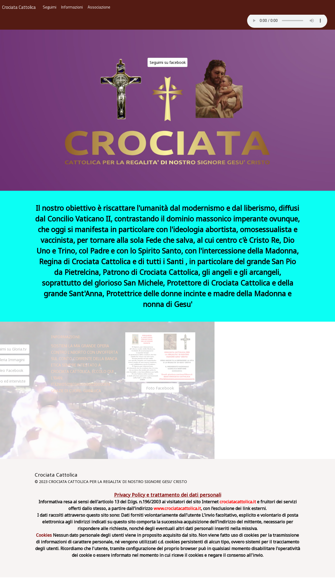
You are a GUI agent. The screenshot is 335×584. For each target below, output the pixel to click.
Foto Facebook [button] (156, 388)
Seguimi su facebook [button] (168, 62)
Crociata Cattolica (19, 7)
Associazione (99, 7)
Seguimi (49, 7)
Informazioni (72, 7)
